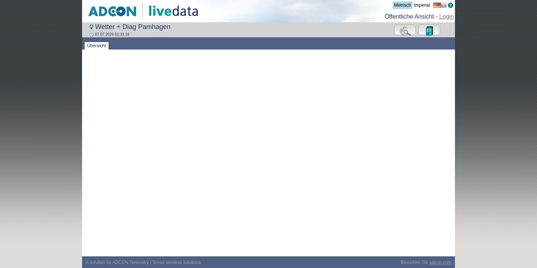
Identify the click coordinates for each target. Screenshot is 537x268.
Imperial (422, 5)
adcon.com (440, 156)
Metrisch (402, 5)
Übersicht (97, 45)
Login (446, 16)
